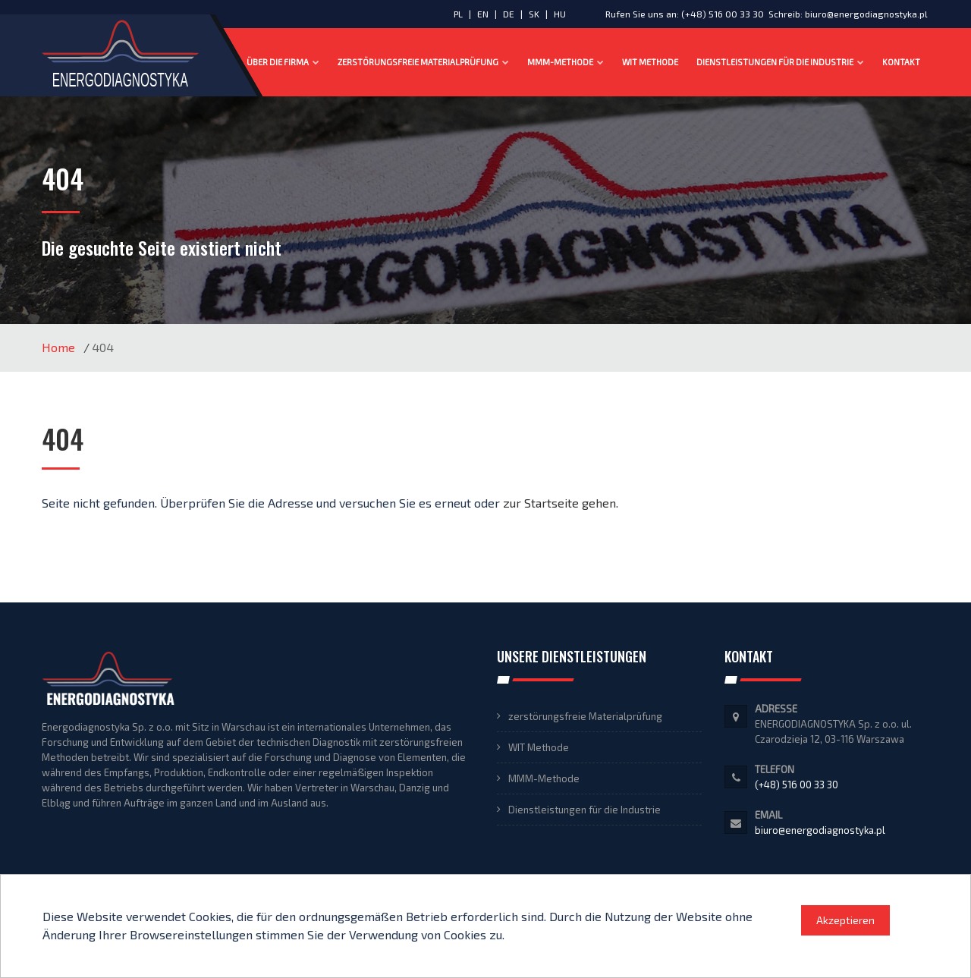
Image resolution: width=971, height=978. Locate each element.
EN (484, 13)
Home (58, 347)
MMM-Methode (565, 62)
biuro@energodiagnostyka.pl (866, 13)
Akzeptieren (845, 920)
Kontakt (901, 62)
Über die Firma (283, 62)
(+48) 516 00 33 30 (722, 13)
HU (560, 13)
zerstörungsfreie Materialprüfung (423, 62)
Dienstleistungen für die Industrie (780, 62)
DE (510, 13)
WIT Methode (650, 62)
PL (458, 13)
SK (535, 13)
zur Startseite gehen (559, 502)
